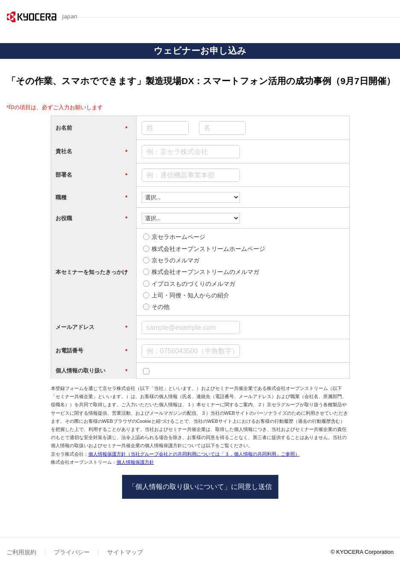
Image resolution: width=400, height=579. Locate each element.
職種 (91, 197)
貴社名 (91, 151)
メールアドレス (91, 327)
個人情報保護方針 (135, 462)
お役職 (91, 218)
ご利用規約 (21, 552)
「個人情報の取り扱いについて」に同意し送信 (200, 486)
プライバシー (72, 552)
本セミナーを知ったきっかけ (91, 272)
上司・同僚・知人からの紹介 (190, 295)
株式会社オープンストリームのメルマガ (205, 271)
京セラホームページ (178, 236)
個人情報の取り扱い (91, 370)
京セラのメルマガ (175, 260)
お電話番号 (91, 350)
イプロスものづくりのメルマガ (193, 283)
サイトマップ (125, 552)
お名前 (91, 128)
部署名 (91, 175)
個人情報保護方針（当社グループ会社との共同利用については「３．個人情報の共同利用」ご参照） (194, 454)
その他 (160, 306)
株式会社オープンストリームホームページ (208, 248)
